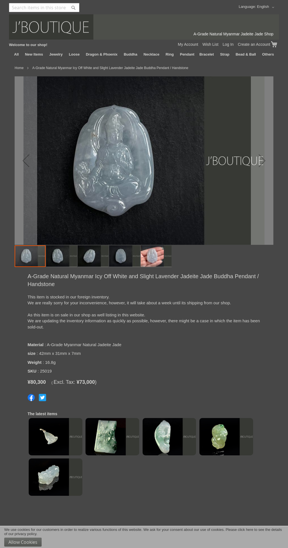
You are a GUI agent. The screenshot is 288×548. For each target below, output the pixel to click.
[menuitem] (16, 54)
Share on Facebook (31, 397)
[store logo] (144, 27)
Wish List (210, 44)
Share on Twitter (42, 397)
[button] (266, 7)
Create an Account (254, 44)
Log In (228, 44)
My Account (188, 44)
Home (19, 68)
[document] (144, 537)
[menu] (144, 54)
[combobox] (44, 7)
